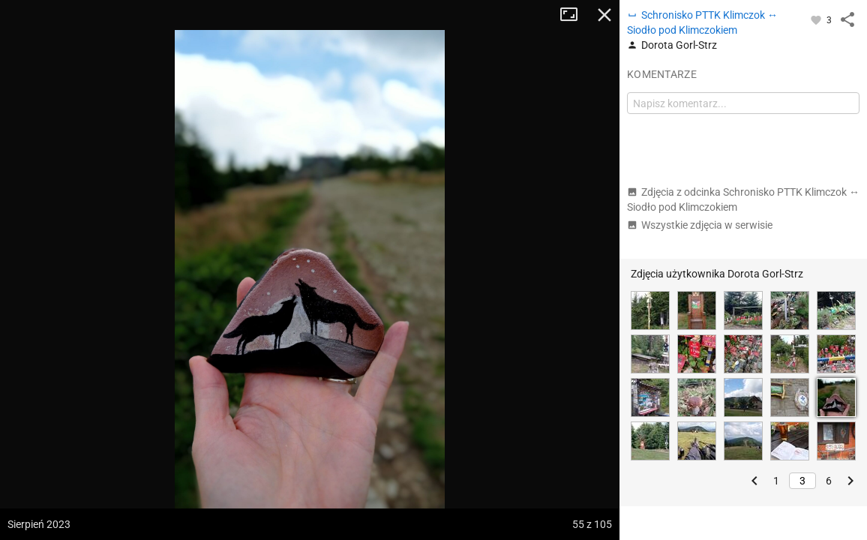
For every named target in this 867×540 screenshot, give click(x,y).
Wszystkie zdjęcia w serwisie (699, 225)
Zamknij (605, 15)
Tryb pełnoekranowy (575, 15)
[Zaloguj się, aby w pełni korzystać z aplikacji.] (817, 20)
